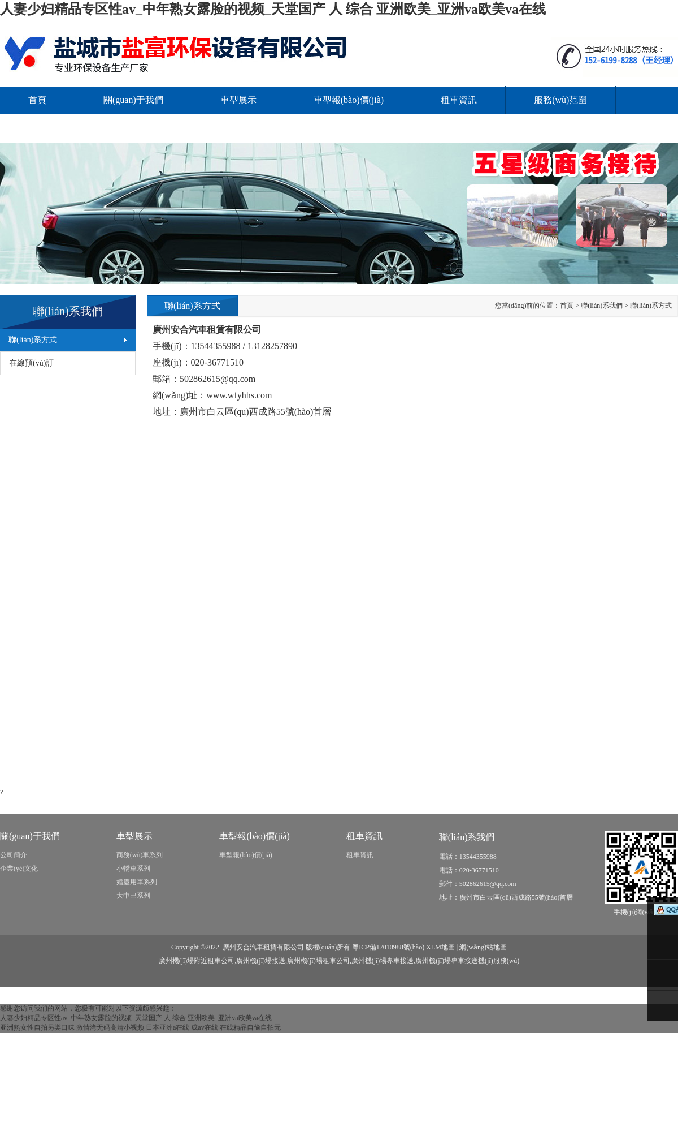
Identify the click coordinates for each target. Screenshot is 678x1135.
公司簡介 (13, 855)
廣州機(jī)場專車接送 (382, 961)
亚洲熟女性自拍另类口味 (37, 1027)
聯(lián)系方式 (32, 340)
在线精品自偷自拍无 (250, 1027)
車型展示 (238, 100)
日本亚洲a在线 (167, 1027)
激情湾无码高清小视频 (110, 1027)
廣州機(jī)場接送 (260, 961)
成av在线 (204, 1027)
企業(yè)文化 (19, 868)
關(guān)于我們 (133, 100)
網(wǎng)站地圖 (483, 947)
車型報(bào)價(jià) (349, 100)
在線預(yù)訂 (31, 363)
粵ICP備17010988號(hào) (388, 947)
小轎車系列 (133, 868)
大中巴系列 (133, 896)
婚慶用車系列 (136, 882)
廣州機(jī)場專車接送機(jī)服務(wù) (467, 961)
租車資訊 (459, 100)
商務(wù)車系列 (139, 855)
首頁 (37, 100)
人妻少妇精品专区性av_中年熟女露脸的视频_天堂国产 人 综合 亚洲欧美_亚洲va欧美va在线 (273, 9)
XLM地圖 (440, 947)
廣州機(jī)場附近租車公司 (197, 961)
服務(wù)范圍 (560, 100)
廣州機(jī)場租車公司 (318, 961)
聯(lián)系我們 (56, 128)
